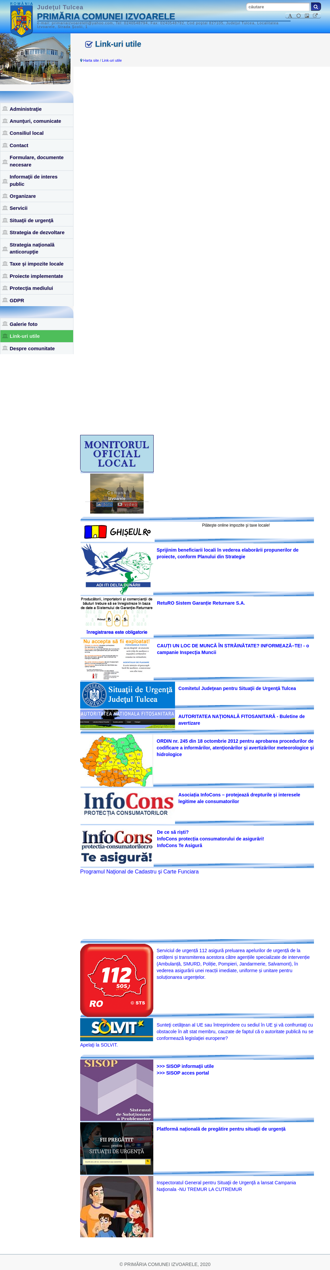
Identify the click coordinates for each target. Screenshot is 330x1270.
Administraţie (26, 109)
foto (104, 504)
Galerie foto (23, 324)
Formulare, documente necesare (37, 160)
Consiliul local (27, 133)
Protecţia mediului (31, 288)
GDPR (17, 300)
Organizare (23, 196)
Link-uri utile (25, 336)
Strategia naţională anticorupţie (32, 248)
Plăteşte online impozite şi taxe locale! (236, 525)
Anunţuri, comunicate (35, 121)
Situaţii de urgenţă (31, 220)
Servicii (18, 208)
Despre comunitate (32, 348)
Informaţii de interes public (33, 180)
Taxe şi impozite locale (36, 263)
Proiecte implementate (36, 276)
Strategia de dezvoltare (37, 232)
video (128, 504)
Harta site (91, 60)
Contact (19, 145)
